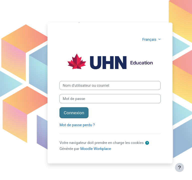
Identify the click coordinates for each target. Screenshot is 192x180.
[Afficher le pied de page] (179, 167)
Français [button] (149, 39)
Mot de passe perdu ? (77, 125)
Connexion (74, 112)
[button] (147, 143)
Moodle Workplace (95, 148)
